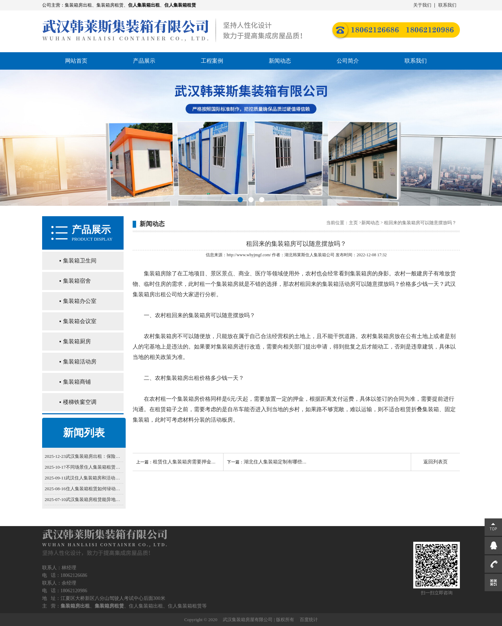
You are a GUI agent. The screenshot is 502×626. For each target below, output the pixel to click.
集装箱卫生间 (79, 261)
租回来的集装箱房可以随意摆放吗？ (420, 222)
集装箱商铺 (77, 382)
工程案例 (212, 61)
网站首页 (76, 61)
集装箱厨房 (77, 341)
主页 (353, 222)
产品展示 (144, 61)
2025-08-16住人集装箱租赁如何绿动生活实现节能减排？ (84, 488)
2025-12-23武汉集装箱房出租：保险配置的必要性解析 (84, 456)
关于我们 (422, 5)
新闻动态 (280, 61)
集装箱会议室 (79, 321)
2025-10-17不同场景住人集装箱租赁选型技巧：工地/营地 (84, 467)
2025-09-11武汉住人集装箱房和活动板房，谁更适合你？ (84, 477)
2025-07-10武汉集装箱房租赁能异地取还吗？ (84, 499)
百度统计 (309, 619)
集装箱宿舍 (77, 281)
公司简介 (348, 61)
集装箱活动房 (79, 362)
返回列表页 (435, 461)
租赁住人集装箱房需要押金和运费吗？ (194, 461)
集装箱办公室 (79, 301)
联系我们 (447, 5)
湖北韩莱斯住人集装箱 (305, 254)
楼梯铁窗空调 (79, 402)
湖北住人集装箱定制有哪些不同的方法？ (287, 461)
